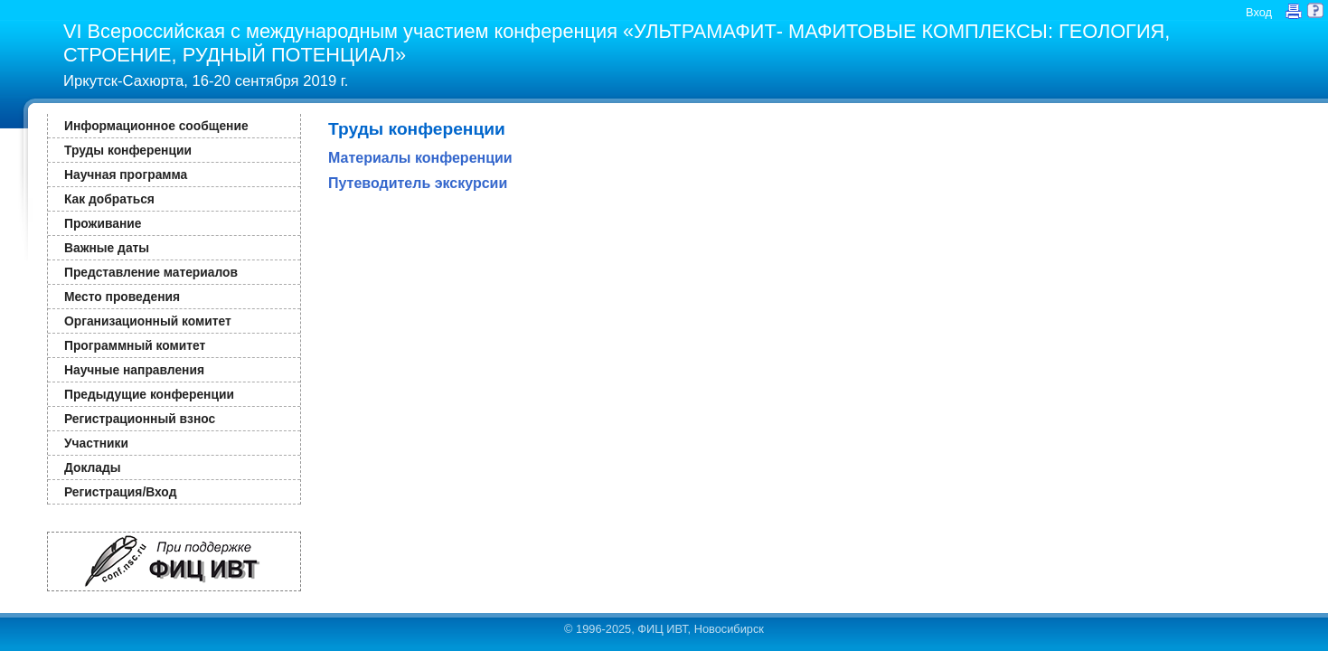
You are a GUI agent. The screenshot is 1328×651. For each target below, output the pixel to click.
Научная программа (125, 174)
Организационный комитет (147, 321)
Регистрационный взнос (139, 418)
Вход (1259, 12)
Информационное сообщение (156, 125)
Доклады (92, 467)
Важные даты (106, 248)
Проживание (102, 223)
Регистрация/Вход (120, 492)
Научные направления (134, 370)
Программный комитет (134, 345)
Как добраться (109, 199)
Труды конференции (128, 150)
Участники (96, 443)
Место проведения (122, 296)
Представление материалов (151, 272)
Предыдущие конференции (149, 394)
